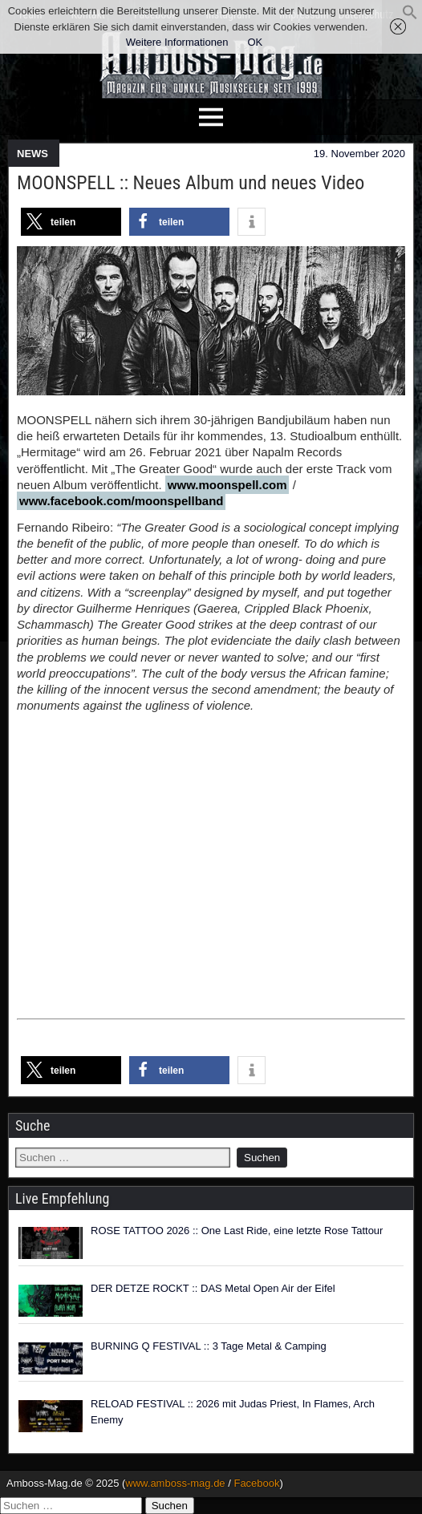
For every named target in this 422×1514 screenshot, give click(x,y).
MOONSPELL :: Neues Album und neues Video (190, 183)
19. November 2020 (359, 154)
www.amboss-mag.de (175, 1483)
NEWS (32, 154)
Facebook (256, 1483)
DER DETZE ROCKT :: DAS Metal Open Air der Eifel (213, 1288)
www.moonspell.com (227, 485)
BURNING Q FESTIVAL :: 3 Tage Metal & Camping (209, 1346)
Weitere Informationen (177, 42)
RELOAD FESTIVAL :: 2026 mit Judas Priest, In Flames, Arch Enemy (233, 1412)
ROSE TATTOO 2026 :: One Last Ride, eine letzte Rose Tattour (237, 1231)
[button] (410, 16)
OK (254, 42)
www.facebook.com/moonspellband (121, 501)
